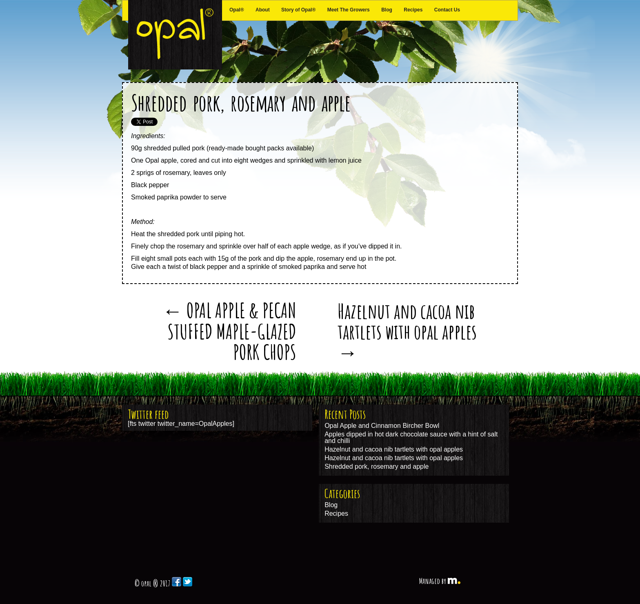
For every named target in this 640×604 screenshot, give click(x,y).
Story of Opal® (298, 10)
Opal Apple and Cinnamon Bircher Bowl (381, 425)
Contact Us (447, 10)
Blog (386, 10)
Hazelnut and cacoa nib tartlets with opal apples (407, 331)
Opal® (236, 10)
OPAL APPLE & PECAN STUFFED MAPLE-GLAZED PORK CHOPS (229, 331)
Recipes (413, 10)
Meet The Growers (348, 10)
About (263, 10)
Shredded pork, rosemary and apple (241, 102)
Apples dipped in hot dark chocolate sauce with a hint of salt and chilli (411, 437)
